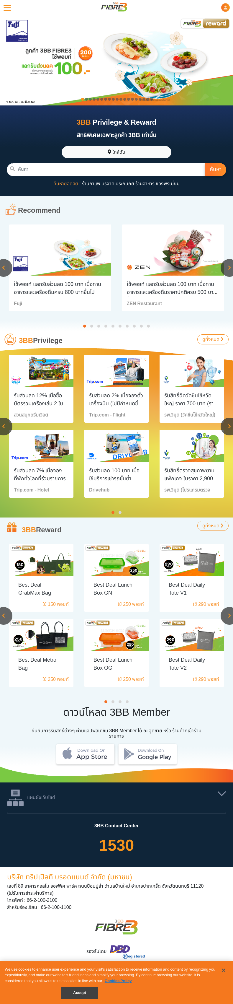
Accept (79, 993)
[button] (225, 7)
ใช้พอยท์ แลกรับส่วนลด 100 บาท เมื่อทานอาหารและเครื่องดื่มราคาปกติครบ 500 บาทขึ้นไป (171, 292)
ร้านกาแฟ (91, 183)
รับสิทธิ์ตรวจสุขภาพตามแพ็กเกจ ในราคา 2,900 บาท (189, 479)
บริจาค (107, 183)
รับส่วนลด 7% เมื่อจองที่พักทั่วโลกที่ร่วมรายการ (40, 475)
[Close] (223, 970)
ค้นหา (215, 169)
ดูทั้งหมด (213, 339)
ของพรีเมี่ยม (168, 183)
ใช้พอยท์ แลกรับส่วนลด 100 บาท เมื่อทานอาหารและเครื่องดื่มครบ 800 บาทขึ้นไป (57, 288)
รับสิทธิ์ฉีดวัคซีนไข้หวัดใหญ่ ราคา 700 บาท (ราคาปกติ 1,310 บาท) (191, 404)
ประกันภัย (125, 183)
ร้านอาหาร (145, 183)
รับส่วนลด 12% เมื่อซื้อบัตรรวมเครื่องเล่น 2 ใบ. (39, 400)
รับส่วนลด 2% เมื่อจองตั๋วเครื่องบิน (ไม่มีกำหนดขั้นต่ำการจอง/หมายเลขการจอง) (116, 408)
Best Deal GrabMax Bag (34, 589)
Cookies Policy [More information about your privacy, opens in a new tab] (118, 981)
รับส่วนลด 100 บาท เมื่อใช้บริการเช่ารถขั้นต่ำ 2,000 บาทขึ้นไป (114, 479)
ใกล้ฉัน (116, 152)
